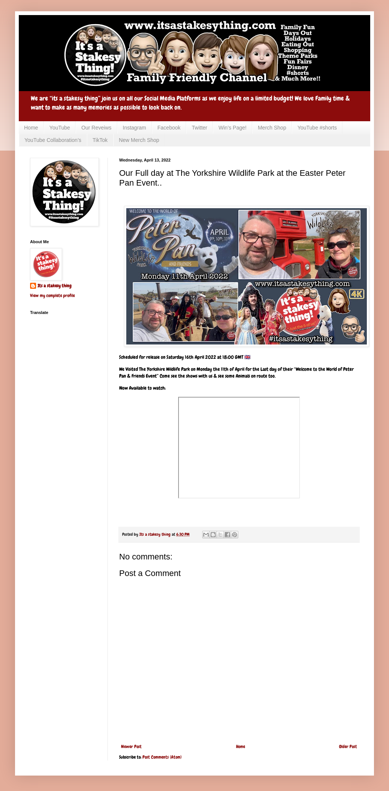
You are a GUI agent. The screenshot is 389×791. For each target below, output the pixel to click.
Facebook (168, 128)
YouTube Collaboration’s (52, 140)
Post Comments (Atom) (162, 757)
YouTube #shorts (317, 128)
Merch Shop (272, 128)
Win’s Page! (232, 128)
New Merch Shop (139, 140)
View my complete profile (52, 296)
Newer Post (131, 747)
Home (31, 128)
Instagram (134, 128)
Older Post (348, 747)
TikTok (99, 140)
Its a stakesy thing (54, 286)
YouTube (59, 128)
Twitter (199, 128)
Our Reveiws (96, 128)
